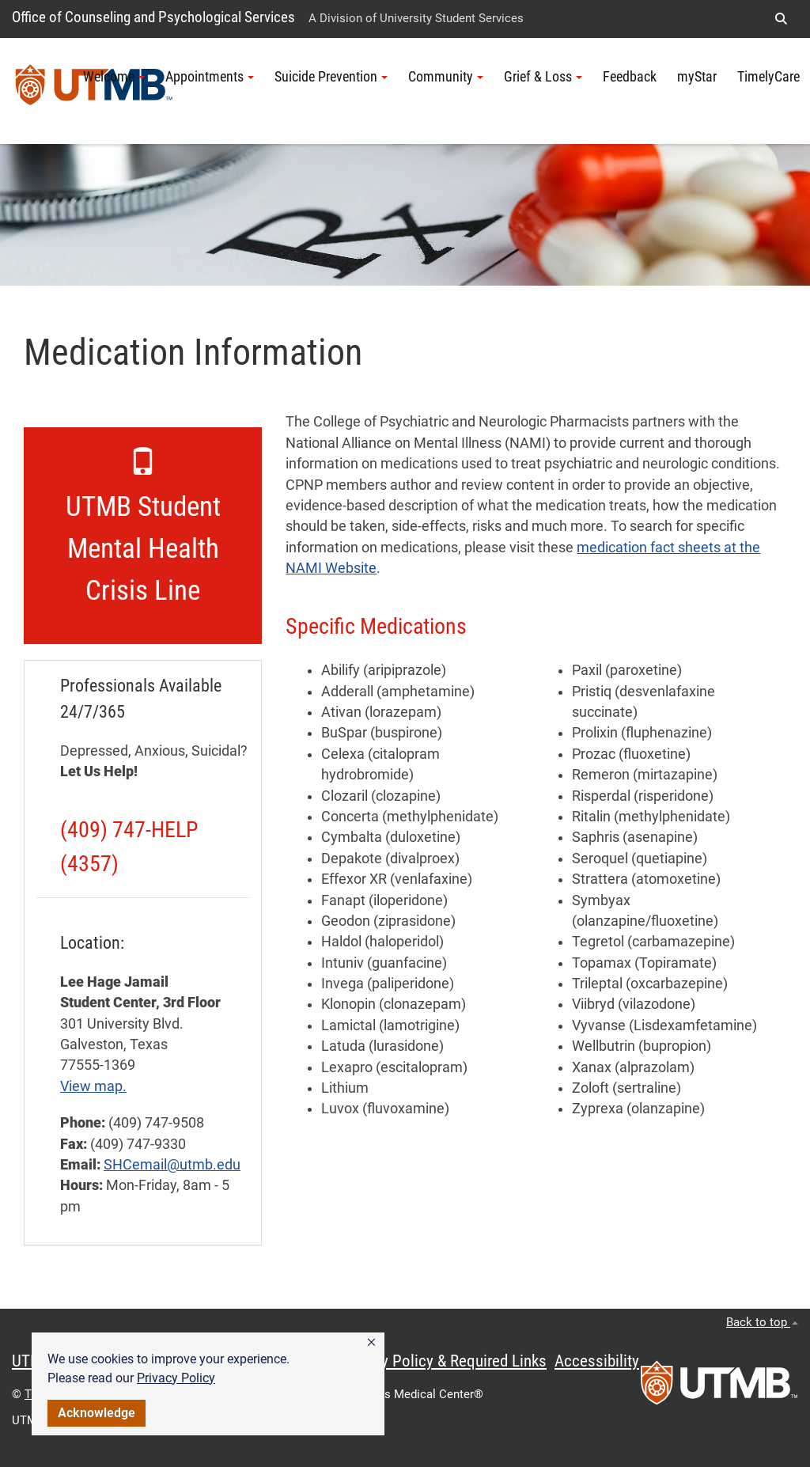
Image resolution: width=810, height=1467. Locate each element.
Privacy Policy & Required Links (443, 1360)
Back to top (762, 1322)
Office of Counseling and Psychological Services (153, 17)
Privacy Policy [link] (176, 1378)
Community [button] (445, 76)
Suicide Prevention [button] (331, 76)
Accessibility (597, 1360)
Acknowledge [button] (96, 1412)
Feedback (630, 76)
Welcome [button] (114, 76)
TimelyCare (768, 76)
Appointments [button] (209, 76)
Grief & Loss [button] (543, 76)
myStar (697, 76)
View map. (93, 1086)
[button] (371, 1342)
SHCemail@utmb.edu (172, 1165)
